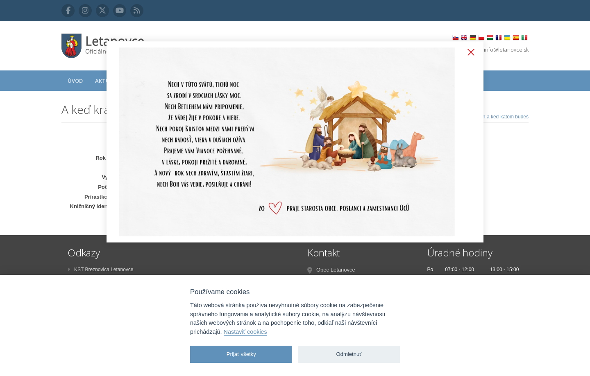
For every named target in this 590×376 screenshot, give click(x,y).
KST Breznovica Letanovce (101, 269)
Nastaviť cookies (245, 331)
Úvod (75, 80)
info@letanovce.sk (506, 49)
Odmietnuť (348, 354)
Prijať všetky (241, 354)
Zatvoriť (469, 52)
